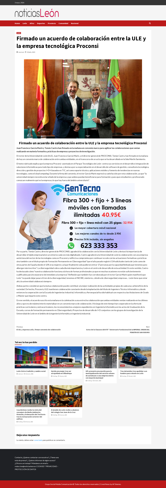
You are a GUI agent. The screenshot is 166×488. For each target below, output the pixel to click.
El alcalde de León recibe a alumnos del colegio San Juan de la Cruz (65, 411)
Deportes (41, 23)
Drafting (55, 376)
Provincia (52, 23)
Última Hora (69, 365)
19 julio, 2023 (31, 52)
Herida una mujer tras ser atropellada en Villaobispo (61, 372)
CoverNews (105, 484)
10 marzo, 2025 (29, 422)
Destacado (55, 365)
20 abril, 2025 (132, 376)
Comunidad (63, 23)
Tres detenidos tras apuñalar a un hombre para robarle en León (133, 372)
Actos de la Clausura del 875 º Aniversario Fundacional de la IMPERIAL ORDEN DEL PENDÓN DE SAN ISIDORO (116, 329)
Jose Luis (21, 52)
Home (17, 23)
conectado (38, 440)
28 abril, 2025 (97, 380)
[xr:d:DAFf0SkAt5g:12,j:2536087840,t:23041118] (75, 216)
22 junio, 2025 (63, 376)
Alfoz (32, 23)
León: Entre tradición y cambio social (31, 371)
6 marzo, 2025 (63, 415)
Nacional (75, 23)
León (25, 23)
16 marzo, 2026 (29, 374)
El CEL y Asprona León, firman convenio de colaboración (49, 328)
